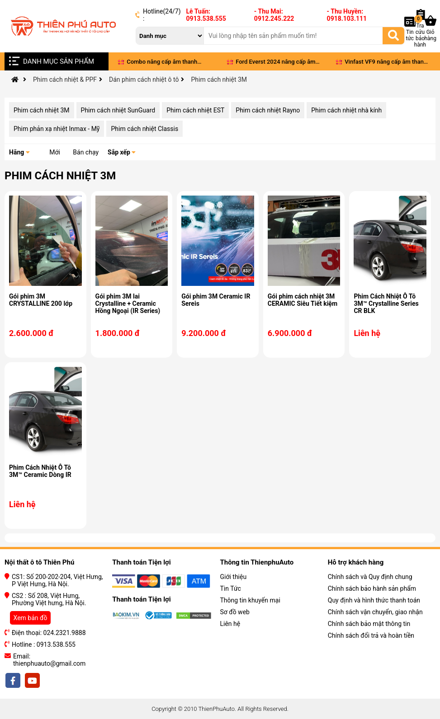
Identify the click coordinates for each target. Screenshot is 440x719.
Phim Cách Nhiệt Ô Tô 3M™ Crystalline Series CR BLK (386, 303)
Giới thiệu (233, 576)
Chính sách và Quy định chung (370, 576)
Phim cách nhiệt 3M (42, 110)
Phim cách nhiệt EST (195, 110)
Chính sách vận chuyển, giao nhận (375, 612)
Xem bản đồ (30, 617)
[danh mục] (170, 35)
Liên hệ (230, 623)
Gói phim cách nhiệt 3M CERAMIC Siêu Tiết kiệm (302, 300)
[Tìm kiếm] (393, 35)
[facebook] (14, 681)
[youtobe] (32, 681)
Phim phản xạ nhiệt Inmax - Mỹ (56, 128)
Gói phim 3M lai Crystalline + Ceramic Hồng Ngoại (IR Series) (128, 303)
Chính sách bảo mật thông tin (369, 623)
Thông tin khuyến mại (250, 600)
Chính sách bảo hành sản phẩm (372, 588)
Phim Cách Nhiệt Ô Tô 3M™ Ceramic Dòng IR (40, 471)
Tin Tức (230, 588)
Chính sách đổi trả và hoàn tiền (371, 635)
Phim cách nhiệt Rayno (268, 110)
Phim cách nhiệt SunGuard (118, 110)
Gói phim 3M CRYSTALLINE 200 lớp (40, 300)
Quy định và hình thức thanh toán (374, 600)
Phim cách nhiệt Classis (144, 128)
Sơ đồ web (235, 612)
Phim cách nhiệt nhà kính (346, 110)
